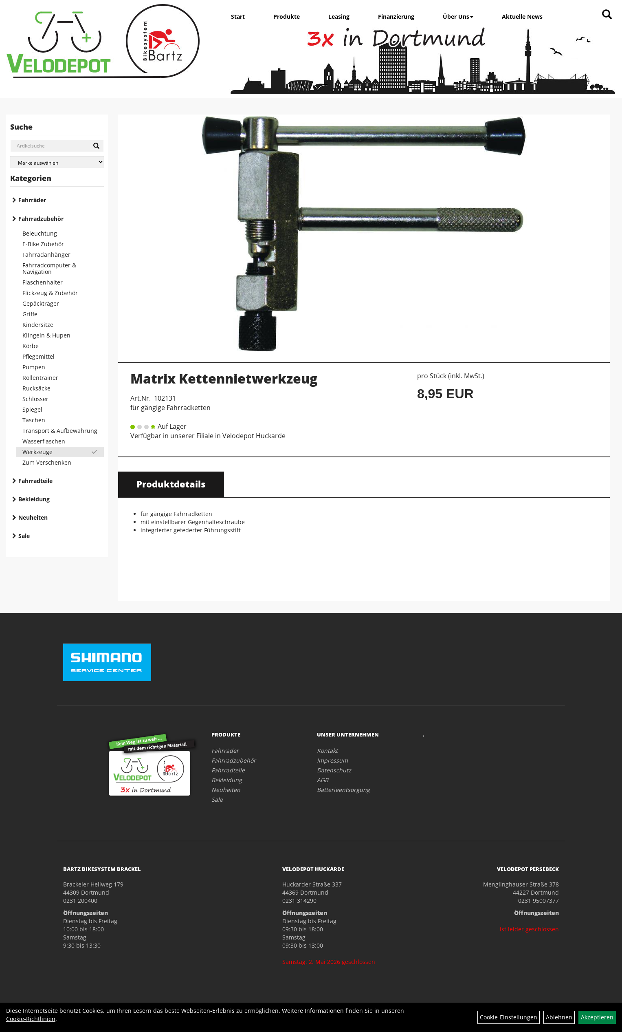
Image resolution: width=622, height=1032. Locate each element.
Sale (24, 536)
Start (238, 16)
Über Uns (458, 16)
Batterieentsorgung (343, 790)
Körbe (30, 346)
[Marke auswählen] (57, 162)
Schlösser (35, 399)
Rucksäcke (36, 388)
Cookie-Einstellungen (508, 1017)
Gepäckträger (40, 303)
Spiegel (32, 409)
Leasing (338, 16)
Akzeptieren (597, 1017)
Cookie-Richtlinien (30, 1019)
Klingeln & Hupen (46, 335)
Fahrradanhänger (46, 254)
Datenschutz (334, 770)
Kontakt (327, 750)
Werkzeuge (37, 452)
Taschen (33, 420)
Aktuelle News (522, 16)
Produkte (286, 16)
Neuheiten (33, 517)
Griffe (29, 314)
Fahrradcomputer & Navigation (49, 268)
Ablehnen (559, 1017)
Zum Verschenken (46, 462)
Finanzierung (396, 16)
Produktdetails (171, 484)
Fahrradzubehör (41, 219)
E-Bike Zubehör (43, 244)
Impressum (332, 760)
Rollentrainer (40, 377)
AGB (322, 780)
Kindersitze (37, 325)
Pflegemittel (38, 356)
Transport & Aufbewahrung (59, 430)
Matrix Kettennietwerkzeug (223, 378)
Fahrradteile (35, 481)
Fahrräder (32, 200)
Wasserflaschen (43, 441)
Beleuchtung (39, 233)
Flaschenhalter (42, 282)
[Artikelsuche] (607, 15)
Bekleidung (34, 499)
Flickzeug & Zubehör (50, 293)
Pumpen (33, 367)
